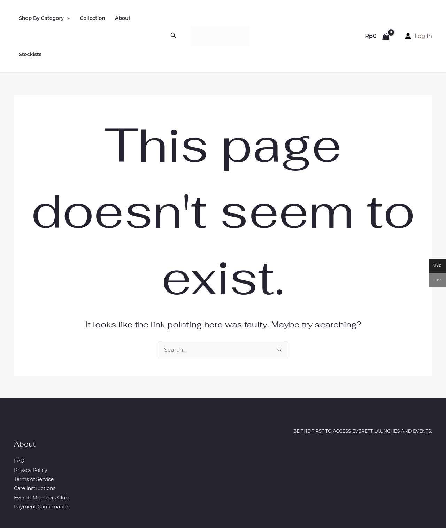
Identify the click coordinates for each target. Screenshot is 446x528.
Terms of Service (34, 479)
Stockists (30, 54)
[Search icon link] (173, 36)
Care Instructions (34, 488)
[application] (67, 18)
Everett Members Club (41, 498)
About (123, 18)
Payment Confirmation (42, 507)
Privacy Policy (30, 470)
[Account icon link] (418, 36)
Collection (92, 18)
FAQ (19, 461)
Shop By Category (44, 18)
